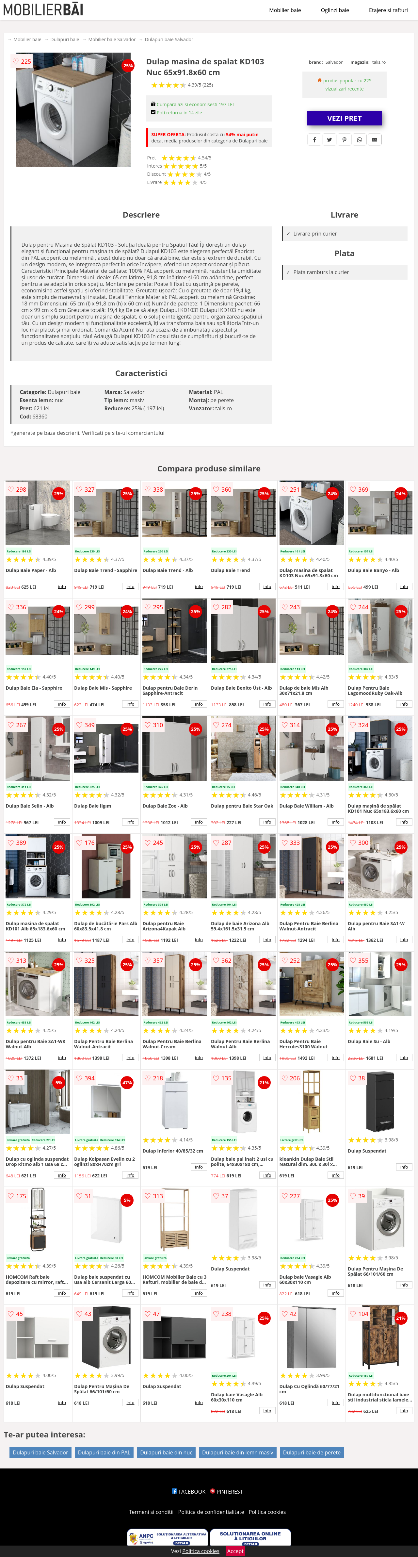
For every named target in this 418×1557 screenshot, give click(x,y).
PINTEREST (226, 1491)
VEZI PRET (344, 118)
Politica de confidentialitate (211, 1512)
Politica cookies (267, 1512)
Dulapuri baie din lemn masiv (237, 1452)
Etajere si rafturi (388, 10)
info (62, 586)
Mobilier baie (285, 10)
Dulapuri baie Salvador (169, 39)
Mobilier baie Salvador (112, 39)
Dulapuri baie (65, 39)
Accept (235, 1551)
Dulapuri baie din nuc (166, 1452)
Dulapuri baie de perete (312, 1452)
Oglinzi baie (335, 10)
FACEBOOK (188, 1491)
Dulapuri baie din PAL (104, 1452)
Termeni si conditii (151, 1512)
